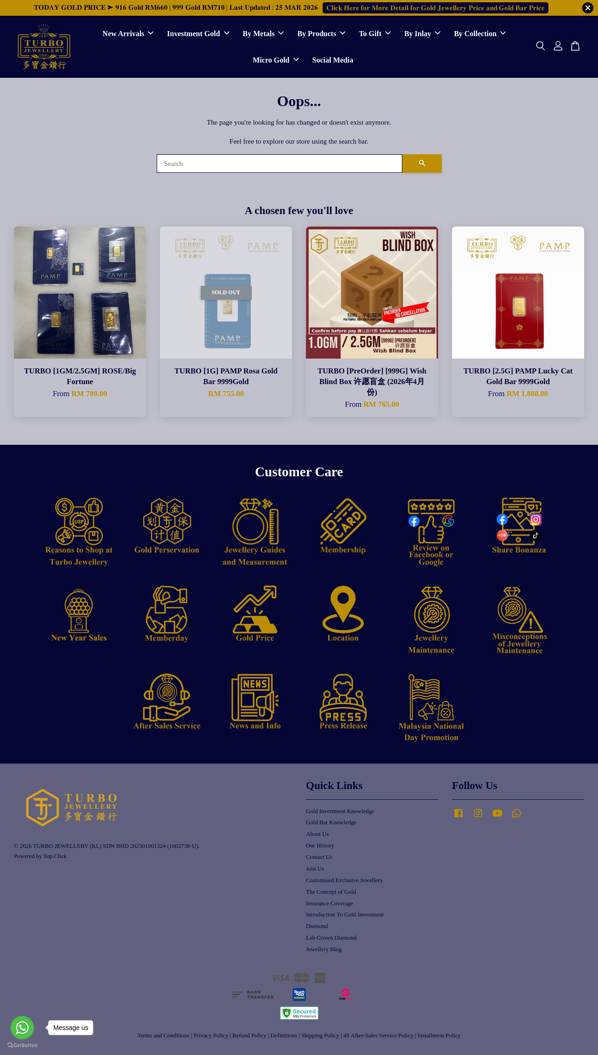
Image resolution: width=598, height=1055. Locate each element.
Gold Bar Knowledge (331, 822)
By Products (321, 34)
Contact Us (319, 857)
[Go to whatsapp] (22, 1027)
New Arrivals (127, 34)
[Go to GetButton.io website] (22, 1045)
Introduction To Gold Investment (345, 914)
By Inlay (422, 34)
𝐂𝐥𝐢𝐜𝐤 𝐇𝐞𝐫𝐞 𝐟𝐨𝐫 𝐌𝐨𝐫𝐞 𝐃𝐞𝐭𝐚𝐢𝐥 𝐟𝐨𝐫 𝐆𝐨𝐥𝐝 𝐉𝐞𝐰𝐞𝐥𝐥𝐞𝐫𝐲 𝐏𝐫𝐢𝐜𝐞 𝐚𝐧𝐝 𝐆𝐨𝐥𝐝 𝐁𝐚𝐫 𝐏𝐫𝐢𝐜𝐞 (435, 8)
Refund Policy (249, 1035)
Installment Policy (439, 1035)
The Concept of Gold (331, 892)
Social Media (332, 60)
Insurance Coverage (329, 903)
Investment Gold (198, 34)
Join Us (315, 868)
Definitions (284, 1035)
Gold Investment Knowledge (340, 811)
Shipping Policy (320, 1035)
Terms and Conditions (163, 1035)
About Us (317, 834)
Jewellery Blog (324, 949)
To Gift (375, 34)
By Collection (480, 34)
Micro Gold (276, 60)
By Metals (263, 34)
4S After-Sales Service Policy (379, 1035)
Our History (320, 845)
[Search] (279, 163)
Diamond (317, 926)
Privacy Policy (211, 1035)
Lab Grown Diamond (331, 938)
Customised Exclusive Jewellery (344, 880)
